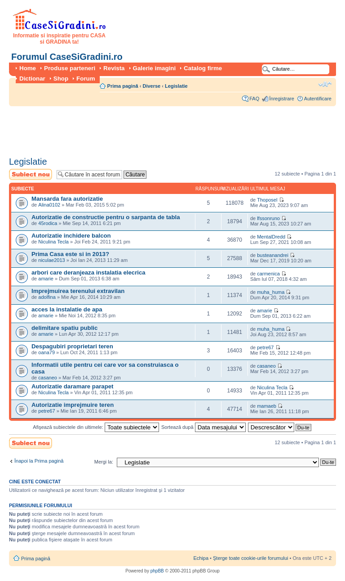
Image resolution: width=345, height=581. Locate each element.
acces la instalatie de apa (66, 309)
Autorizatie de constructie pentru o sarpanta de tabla (105, 217)
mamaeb (266, 406)
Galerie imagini (154, 68)
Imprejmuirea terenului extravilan (77, 291)
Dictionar (32, 78)
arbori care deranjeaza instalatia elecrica (88, 272)
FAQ (254, 98)
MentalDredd (271, 236)
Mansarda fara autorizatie (67, 198)
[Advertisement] (172, 128)
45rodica (47, 223)
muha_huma (270, 292)
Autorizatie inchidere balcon (71, 235)
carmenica (268, 273)
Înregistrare (281, 98)
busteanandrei (272, 255)
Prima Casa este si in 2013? (70, 254)
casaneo (47, 377)
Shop (60, 78)
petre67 (265, 347)
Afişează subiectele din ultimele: (96, 427)
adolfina (47, 297)
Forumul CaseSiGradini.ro (67, 57)
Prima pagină (122, 86)
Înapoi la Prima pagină (38, 461)
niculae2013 (51, 260)
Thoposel (267, 200)
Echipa (200, 558)
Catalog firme (203, 68)
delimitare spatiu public (64, 327)
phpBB (157, 570)
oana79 (46, 352)
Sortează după (203, 427)
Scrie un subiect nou (30, 174)
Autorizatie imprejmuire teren (72, 404)
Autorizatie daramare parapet (72, 386)
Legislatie (176, 86)
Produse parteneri (69, 68)
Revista (113, 68)
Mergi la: (103, 461)
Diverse (151, 86)
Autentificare (318, 98)
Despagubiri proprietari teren (72, 346)
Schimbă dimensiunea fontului (325, 84)
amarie (45, 278)
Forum (85, 78)
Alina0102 (49, 204)
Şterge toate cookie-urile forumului (250, 558)
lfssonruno (268, 218)
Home (27, 68)
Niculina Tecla (53, 241)
